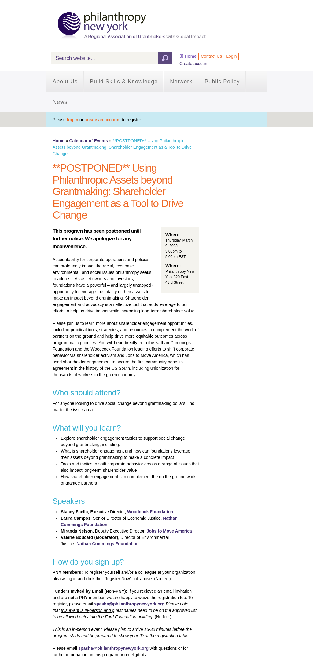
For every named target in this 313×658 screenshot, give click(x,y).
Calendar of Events (88, 140)
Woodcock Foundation (150, 511)
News (60, 102)
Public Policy (222, 81)
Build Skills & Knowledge (124, 81)
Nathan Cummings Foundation (107, 543)
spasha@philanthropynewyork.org (129, 604)
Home (191, 56)
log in (72, 119)
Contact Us (211, 56)
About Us (65, 81)
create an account (102, 119)
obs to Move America (170, 531)
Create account (193, 63)
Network (181, 81)
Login (231, 56)
